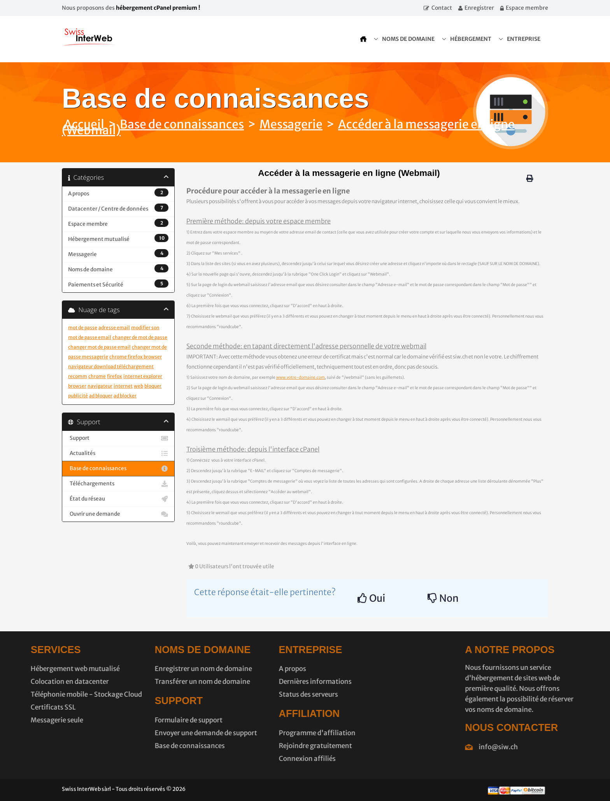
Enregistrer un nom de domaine (167, 668)
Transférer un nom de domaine (166, 681)
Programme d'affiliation (280, 733)
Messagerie (291, 124)
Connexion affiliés (270, 758)
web (138, 386)
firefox (114, 376)
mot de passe (82, 327)
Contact (441, 7)
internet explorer (142, 376)
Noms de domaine (408, 38)
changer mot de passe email (99, 347)
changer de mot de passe (139, 337)
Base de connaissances (182, 124)
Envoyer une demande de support (169, 733)
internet (123, 386)
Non (443, 598)
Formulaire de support (152, 720)
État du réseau (118, 499)
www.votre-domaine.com (300, 377)
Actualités (118, 453)
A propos (256, 668)
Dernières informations (278, 681)
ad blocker (125, 396)
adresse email (114, 327)
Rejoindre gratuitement (279, 745)
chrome (97, 376)
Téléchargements (118, 483)
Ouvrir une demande (118, 514)
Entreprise (523, 38)
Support (118, 438)
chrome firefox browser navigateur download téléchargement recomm (115, 366)
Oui (371, 598)
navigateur (100, 386)
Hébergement (470, 38)
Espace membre (527, 7)
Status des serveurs (271, 694)
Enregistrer (479, 7)
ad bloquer (100, 396)
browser (77, 386)
